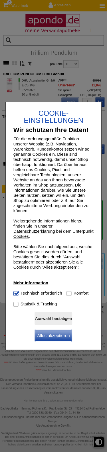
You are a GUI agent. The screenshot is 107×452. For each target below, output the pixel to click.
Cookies (21, 236)
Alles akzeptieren (53, 335)
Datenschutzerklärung (34, 231)
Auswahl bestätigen (53, 318)
